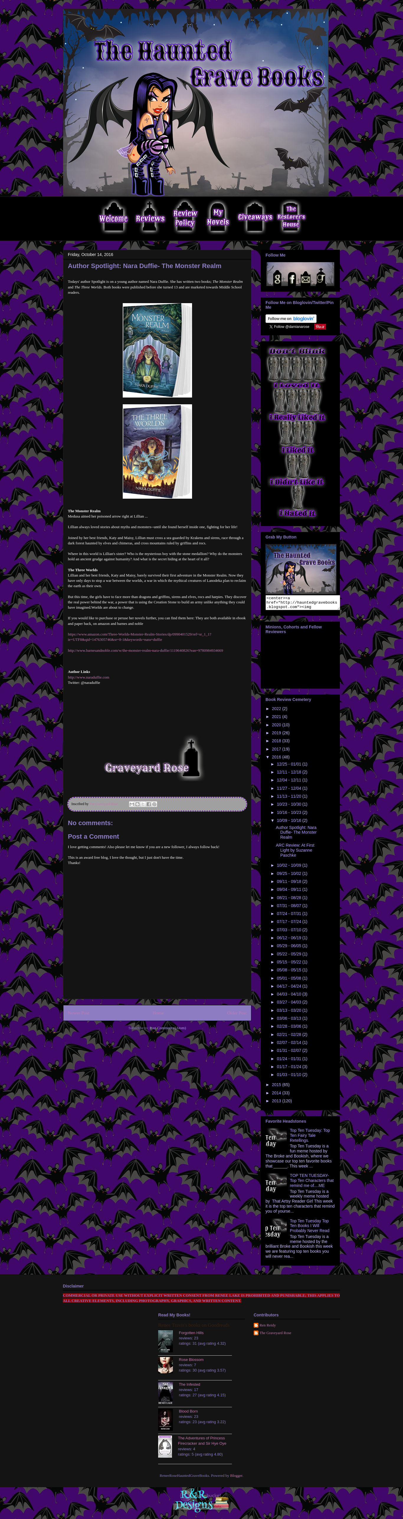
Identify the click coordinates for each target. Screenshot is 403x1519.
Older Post (237, 1012)
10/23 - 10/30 (289, 806)
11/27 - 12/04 (289, 791)
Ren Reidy (268, 1328)
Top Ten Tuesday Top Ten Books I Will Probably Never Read (310, 1228)
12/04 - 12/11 (289, 782)
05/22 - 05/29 (289, 956)
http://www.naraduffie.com (88, 677)
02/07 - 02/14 (289, 1045)
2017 (277, 751)
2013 (277, 1103)
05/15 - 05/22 (289, 964)
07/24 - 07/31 (289, 916)
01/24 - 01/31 (289, 1061)
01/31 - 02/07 (289, 1053)
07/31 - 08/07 (289, 908)
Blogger (236, 1478)
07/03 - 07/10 (289, 932)
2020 (277, 727)
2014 (277, 1095)
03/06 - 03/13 (289, 1021)
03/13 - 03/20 (289, 1013)
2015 (277, 1087)
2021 (277, 719)
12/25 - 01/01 (289, 766)
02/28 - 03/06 (289, 1029)
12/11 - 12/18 (289, 774)
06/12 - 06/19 (289, 940)
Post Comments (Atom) (168, 1028)
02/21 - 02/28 (289, 1037)
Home (158, 1012)
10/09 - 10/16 (289, 823)
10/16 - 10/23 (289, 815)
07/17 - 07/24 (289, 924)
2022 (277, 711)
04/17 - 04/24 (289, 988)
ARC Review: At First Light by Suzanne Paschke (295, 852)
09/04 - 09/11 (289, 892)
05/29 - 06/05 (289, 948)
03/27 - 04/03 (289, 1004)
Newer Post (78, 1012)
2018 (277, 743)
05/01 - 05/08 (289, 980)
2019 (277, 735)
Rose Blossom (191, 1362)
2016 (277, 759)
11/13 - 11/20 (289, 799)
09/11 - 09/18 (289, 884)
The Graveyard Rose (275, 1335)
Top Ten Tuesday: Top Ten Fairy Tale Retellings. (310, 1138)
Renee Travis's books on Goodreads (193, 1328)
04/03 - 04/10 (289, 996)
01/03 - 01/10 (289, 1077)
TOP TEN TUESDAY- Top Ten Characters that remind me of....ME (312, 1183)
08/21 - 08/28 (289, 900)
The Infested (189, 1387)
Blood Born (188, 1414)
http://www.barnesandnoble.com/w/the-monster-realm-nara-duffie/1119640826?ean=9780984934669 (145, 650)
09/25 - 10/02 (289, 876)
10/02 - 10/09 (289, 868)
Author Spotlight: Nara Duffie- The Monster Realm (296, 835)
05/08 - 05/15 (289, 972)
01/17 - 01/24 (289, 1069)
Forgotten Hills (191, 1335)
